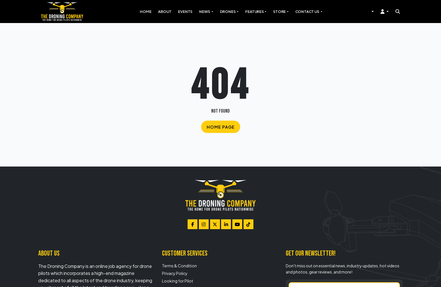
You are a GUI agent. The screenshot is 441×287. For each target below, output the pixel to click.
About (164, 11)
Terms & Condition (179, 265)
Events (185, 11)
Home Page (221, 126)
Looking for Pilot (177, 280)
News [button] (204, 11)
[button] (385, 11)
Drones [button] (228, 11)
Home (145, 11)
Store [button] (279, 11)
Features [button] (254, 11)
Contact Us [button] (307, 11)
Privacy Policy (175, 273)
